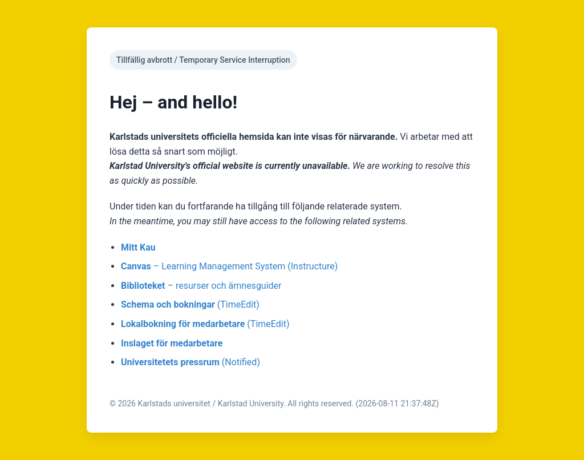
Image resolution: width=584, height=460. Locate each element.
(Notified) (190, 362)
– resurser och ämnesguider (201, 285)
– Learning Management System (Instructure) (229, 266)
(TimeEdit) (190, 304)
